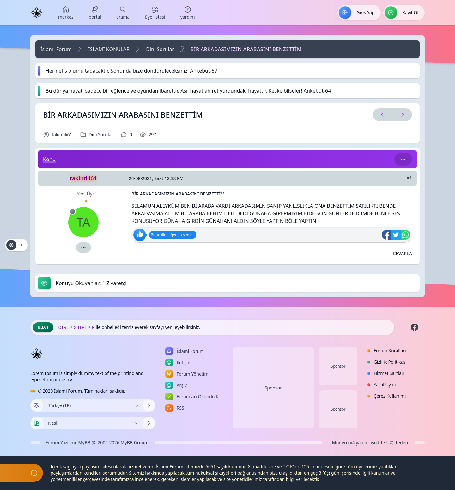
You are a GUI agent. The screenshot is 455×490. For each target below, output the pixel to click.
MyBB (84, 443)
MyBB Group (133, 443)
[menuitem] (66, 12)
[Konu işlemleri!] (16, 245)
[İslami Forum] (36, 12)
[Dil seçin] (36, 405)
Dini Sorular (160, 49)
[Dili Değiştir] (93, 405)
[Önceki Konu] (382, 115)
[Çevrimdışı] (72, 211)
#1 (409, 178)
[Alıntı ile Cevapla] (402, 253)
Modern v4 (343, 443)
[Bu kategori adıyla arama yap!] (403, 159)
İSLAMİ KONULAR (109, 49)
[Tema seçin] (36, 423)
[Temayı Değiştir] (93, 423)
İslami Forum (56, 49)
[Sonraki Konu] (401, 115)
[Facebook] (414, 327)
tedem (403, 443)
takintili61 (62, 134)
